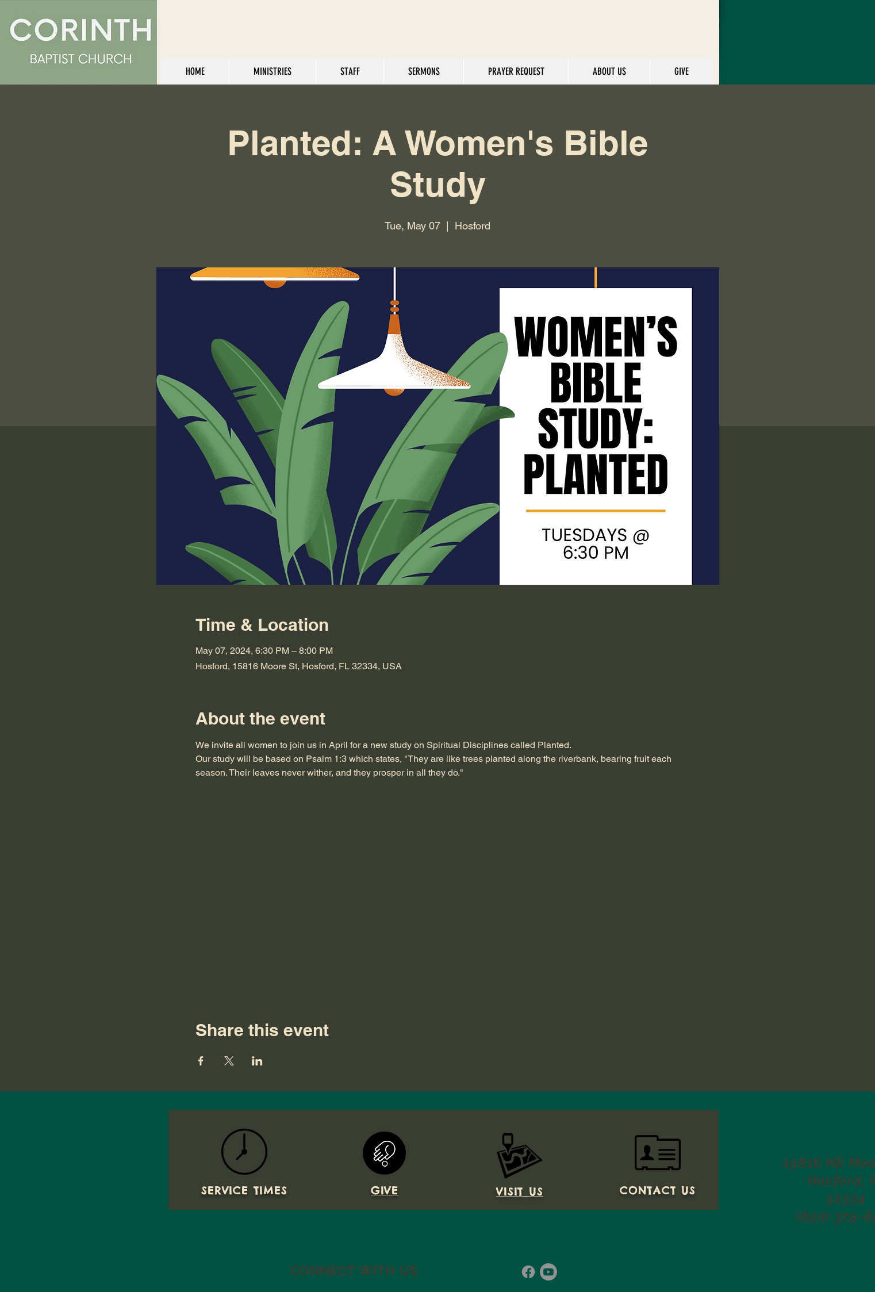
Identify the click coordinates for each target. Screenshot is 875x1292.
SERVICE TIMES (244, 1190)
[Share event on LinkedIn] (257, 1060)
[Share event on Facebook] (200, 1060)
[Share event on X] (229, 1060)
